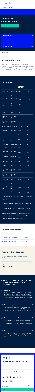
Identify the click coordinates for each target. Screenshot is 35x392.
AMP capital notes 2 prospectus (9, 237)
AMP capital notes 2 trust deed (9, 241)
